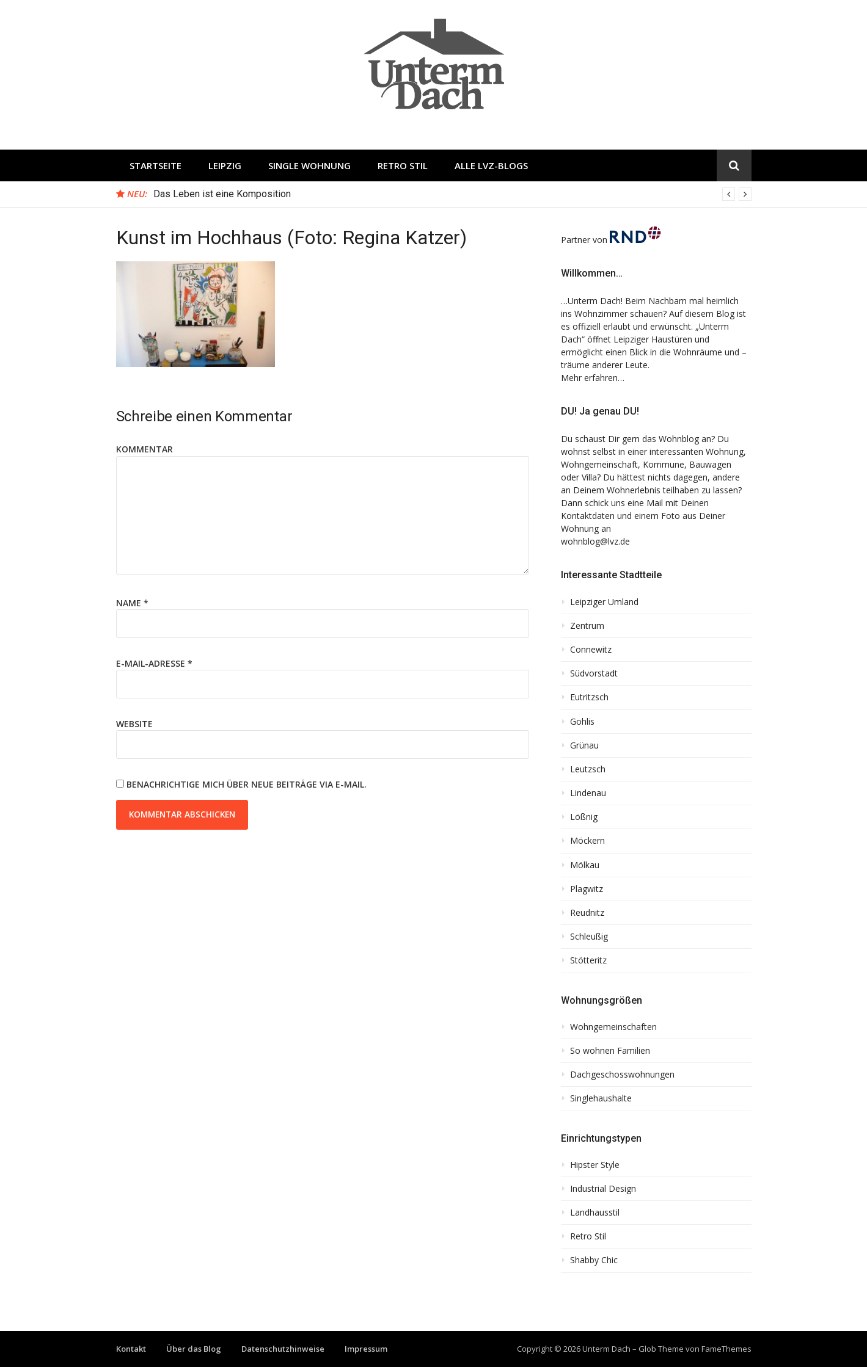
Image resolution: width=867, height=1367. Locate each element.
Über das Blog (193, 1348)
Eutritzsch (589, 697)
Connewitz (591, 649)
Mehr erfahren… (592, 377)
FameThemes (726, 1348)
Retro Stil (403, 165)
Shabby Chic (594, 1260)
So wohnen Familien (610, 1050)
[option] (452, 194)
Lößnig (584, 816)
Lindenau (588, 793)
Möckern (587, 840)
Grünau (584, 745)
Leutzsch (587, 769)
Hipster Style (595, 1164)
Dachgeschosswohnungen (622, 1074)
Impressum (366, 1348)
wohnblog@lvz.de (595, 541)
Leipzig (224, 165)
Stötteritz (588, 960)
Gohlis (582, 721)
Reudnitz (587, 912)
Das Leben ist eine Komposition (222, 194)
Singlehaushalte (601, 1098)
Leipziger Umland (604, 601)
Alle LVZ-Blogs (491, 165)
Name (132, 603)
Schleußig (589, 936)
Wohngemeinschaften (613, 1026)
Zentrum (587, 625)
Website (134, 724)
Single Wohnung (309, 165)
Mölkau (584, 865)
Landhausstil (595, 1212)
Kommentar (144, 449)
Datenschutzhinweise (282, 1348)
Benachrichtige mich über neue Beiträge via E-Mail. (246, 784)
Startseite (155, 165)
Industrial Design (603, 1188)
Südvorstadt (594, 673)
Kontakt (131, 1348)
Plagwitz (586, 888)
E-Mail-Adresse (154, 663)
